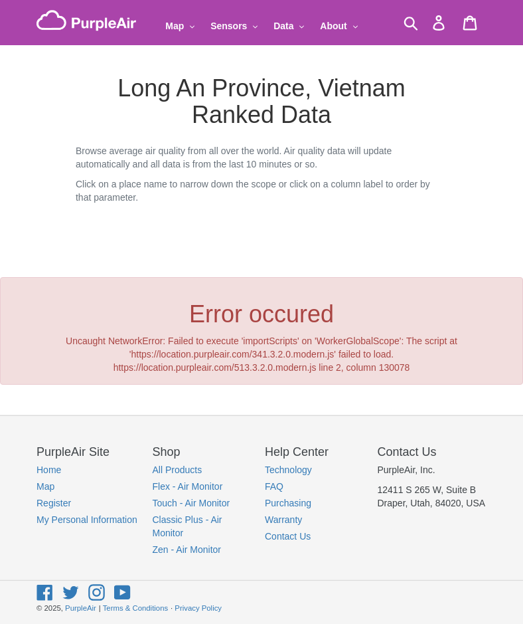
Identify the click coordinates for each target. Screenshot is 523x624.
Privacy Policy (198, 608)
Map (45, 486)
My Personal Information (87, 519)
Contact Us (288, 536)
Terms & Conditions (135, 608)
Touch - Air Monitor (191, 503)
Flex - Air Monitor (188, 486)
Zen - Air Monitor (187, 549)
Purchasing (288, 503)
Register (54, 503)
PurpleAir (80, 608)
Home (49, 470)
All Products (177, 470)
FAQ (274, 486)
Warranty (283, 519)
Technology (288, 470)
